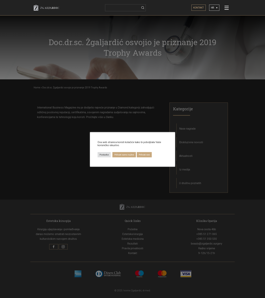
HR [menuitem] (212, 7)
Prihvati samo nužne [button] (124, 154)
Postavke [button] (104, 154)
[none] (214, 8)
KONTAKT (198, 7)
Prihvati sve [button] (144, 154)
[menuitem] (214, 8)
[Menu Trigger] (226, 7)
